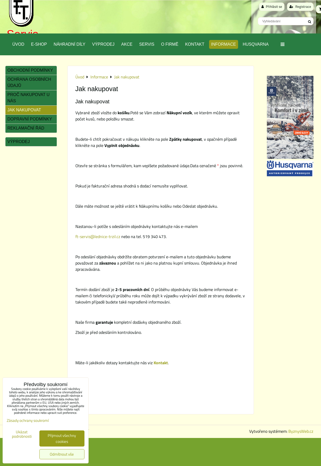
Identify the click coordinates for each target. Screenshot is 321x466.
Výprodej (103, 44)
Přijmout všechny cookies (62, 438)
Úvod (18, 44)
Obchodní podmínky (30, 70)
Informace (223, 44)
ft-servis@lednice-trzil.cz (97, 236)
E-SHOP (39, 44)
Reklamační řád (26, 128)
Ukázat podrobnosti (22, 434)
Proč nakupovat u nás (29, 97)
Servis (146, 44)
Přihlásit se (271, 6)
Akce (127, 44)
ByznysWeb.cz (300, 431)
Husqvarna (256, 44)
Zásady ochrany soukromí (28, 420)
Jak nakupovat (24, 110)
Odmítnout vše (62, 454)
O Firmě (170, 44)
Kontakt (194, 44)
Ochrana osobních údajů (29, 82)
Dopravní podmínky (30, 119)
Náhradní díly (69, 44)
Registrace (300, 6)
